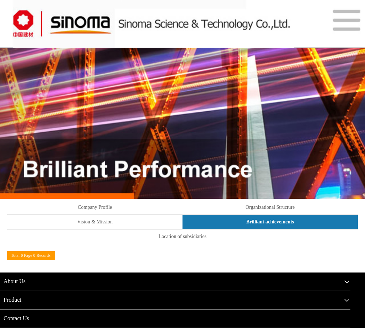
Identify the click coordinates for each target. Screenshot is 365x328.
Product (12, 300)
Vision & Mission (95, 221)
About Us (15, 281)
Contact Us (16, 318)
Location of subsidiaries (183, 236)
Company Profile (95, 207)
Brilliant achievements (270, 221)
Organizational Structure (270, 207)
